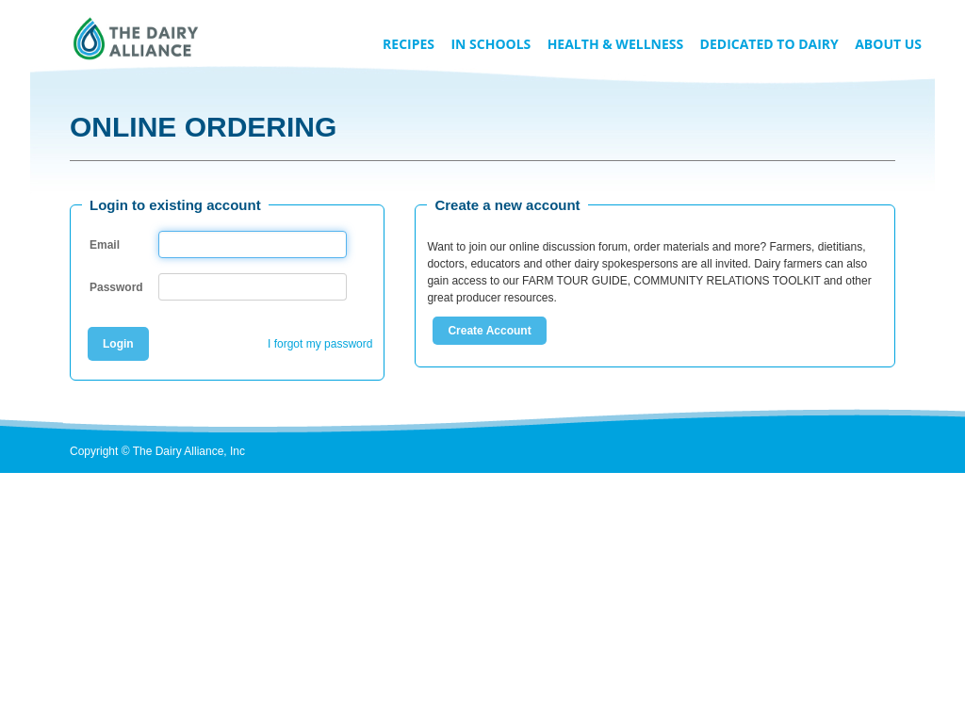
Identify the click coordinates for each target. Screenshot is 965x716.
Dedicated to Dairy (769, 44)
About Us (888, 44)
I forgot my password (320, 343)
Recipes (408, 44)
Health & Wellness (616, 44)
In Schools (490, 44)
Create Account (489, 330)
